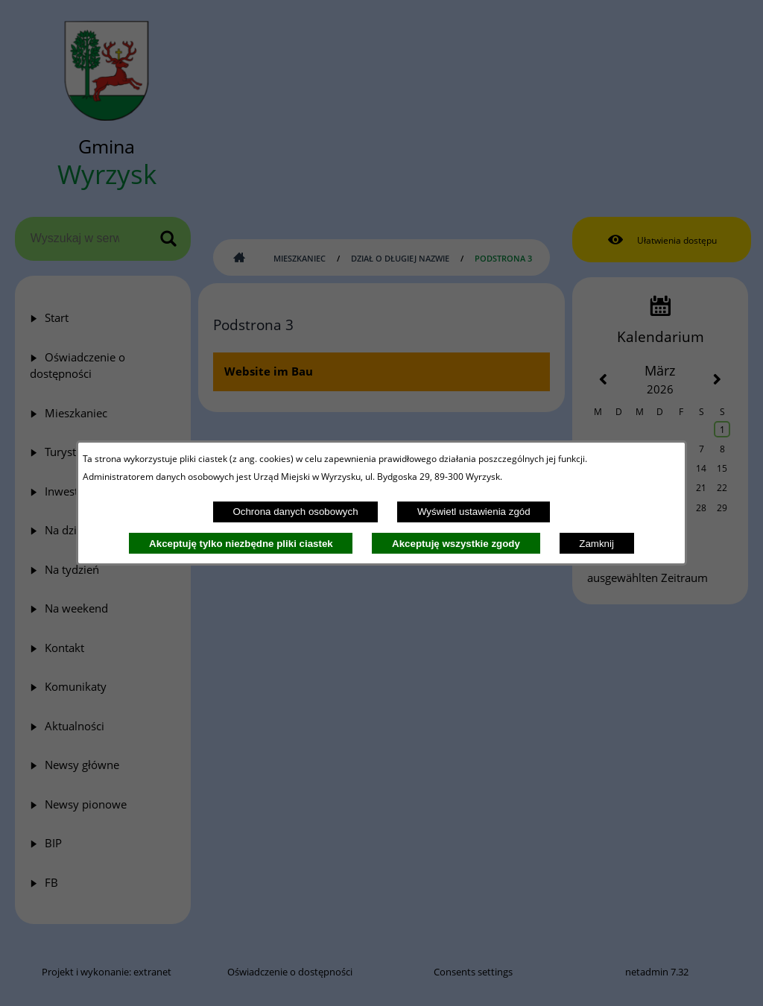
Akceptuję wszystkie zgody (456, 543)
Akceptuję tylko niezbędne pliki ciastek (241, 543)
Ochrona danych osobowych (295, 511)
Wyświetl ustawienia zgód (474, 511)
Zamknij (596, 543)
